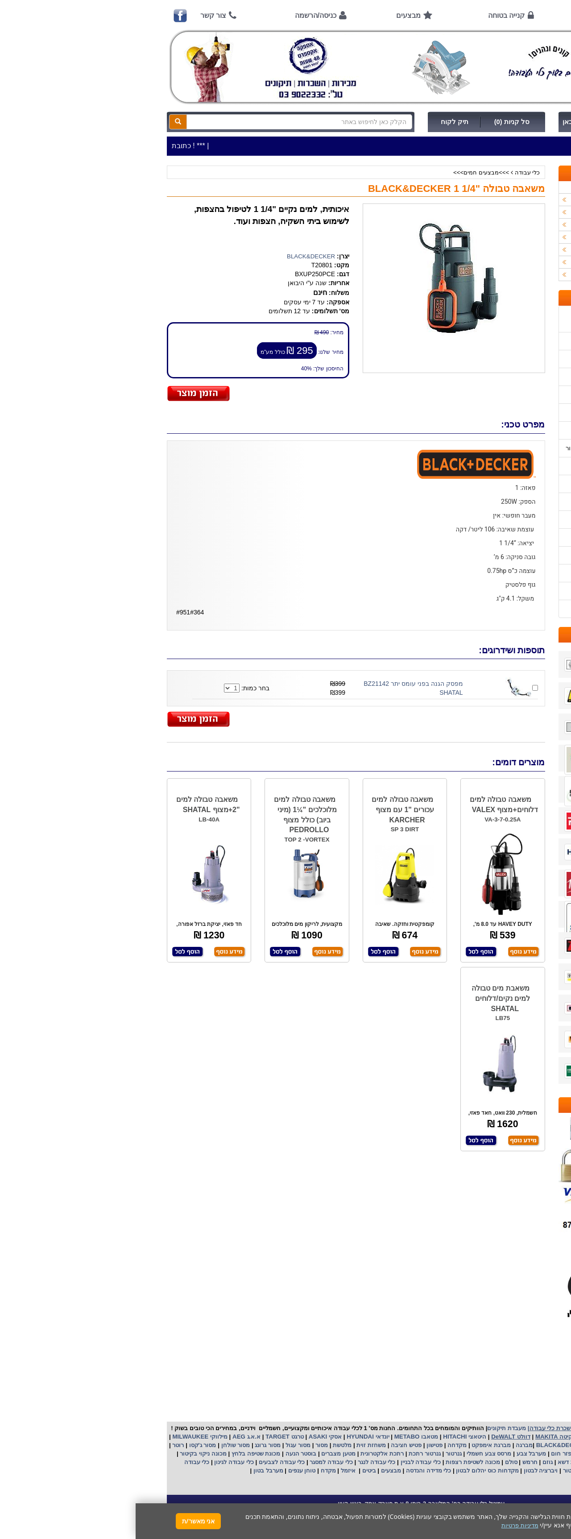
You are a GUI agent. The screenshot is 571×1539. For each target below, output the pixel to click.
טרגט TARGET (148, 1436)
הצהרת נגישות (515, 609)
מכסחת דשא (436, 1462)
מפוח (483, 1453)
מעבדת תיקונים (371, 1428)
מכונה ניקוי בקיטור (67, 1453)
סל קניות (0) (376, 121)
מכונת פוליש (506, 1462)
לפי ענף (526, 262)
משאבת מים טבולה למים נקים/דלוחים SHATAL (365, 998)
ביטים (233, 1470)
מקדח (192, 1470)
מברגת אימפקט (355, 1445)
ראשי (520, 15)
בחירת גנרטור (516, 501)
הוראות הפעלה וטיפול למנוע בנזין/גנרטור (481, 448)
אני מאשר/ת (62, 1521)
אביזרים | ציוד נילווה (510, 274)
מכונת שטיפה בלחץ (119, 1453)
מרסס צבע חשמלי (352, 1453)
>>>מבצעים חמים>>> (345, 172)
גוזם (412, 1462)
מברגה (388, 1445)
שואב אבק (457, 1453)
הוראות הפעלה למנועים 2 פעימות (490, 466)
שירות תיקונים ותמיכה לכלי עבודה (490, 412)
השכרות (526, 237)
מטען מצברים (202, 1453)
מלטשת (206, 1445)
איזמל (212, 1470)
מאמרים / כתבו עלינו (507, 430)
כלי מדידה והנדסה (292, 1470)
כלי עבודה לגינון (97, 1462)
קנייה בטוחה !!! (513, 376)
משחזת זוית (234, 1445)
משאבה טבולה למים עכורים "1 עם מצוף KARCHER (267, 810)
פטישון (299, 1445)
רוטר (42, 1445)
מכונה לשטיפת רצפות (336, 1462)
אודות (452, 15)
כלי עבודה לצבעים (146, 1462)
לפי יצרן (526, 249)
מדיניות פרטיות (514, 591)
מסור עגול (162, 1445)
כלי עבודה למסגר (195, 1462)
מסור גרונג (131, 1445)
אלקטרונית (238, 1453)
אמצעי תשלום (515, 341)
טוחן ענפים (165, 1470)
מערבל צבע (394, 1453)
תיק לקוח (319, 121)
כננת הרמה (472, 1462)
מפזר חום (427, 1453)
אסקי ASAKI (188, 1436)
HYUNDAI (223, 1436)
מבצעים (273, 15)
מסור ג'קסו (66, 1445)
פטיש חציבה (270, 1445)
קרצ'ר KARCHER (513, 1445)
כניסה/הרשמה (180, 15)
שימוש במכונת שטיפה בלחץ (498, 537)
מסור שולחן (99, 1445)
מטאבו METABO (279, 1436)
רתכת (261, 1453)
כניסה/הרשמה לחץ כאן (459, 121)
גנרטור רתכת (288, 1453)
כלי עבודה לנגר (241, 1462)
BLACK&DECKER (175, 256)
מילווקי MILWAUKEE (63, 1436)
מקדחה (321, 1445)
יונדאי (247, 1436)
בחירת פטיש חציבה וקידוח (500, 519)
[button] (552, 1497)
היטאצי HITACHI (328, 1436)
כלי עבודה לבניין (284, 1462)
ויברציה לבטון (404, 1470)
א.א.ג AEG (110, 1436)
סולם (375, 1462)
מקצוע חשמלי (511, 1453)
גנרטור (317, 1453)
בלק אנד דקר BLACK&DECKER (442, 1445)
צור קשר (78, 15)
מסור (186, 1445)
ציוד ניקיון (524, 212)
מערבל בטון (131, 1470)
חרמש (394, 1462)
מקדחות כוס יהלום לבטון (351, 1470)
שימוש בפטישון (514, 484)
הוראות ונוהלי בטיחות (505, 394)
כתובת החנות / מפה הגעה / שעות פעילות (490, 319)
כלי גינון (526, 224)
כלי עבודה (392, 172)
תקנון (526, 573)
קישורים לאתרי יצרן (508, 555)
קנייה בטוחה (370, 15)
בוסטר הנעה (164, 1453)
